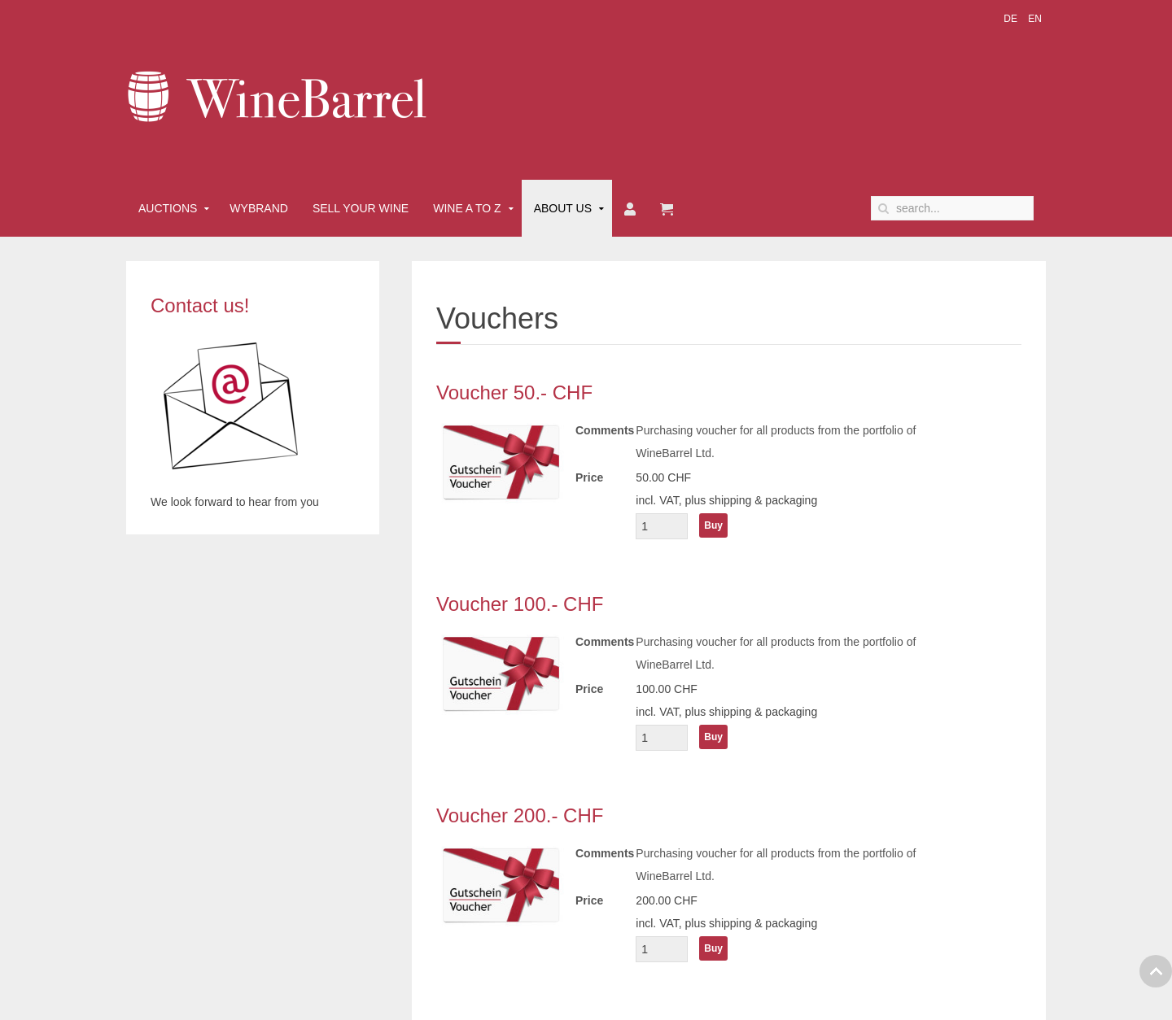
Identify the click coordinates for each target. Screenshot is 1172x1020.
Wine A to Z (467, 208)
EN (1035, 18)
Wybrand (259, 208)
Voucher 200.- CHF (519, 815)
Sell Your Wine (361, 208)
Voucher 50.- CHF (514, 392)
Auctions (167, 208)
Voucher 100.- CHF (519, 604)
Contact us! (200, 305)
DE (1012, 18)
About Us (563, 208)
